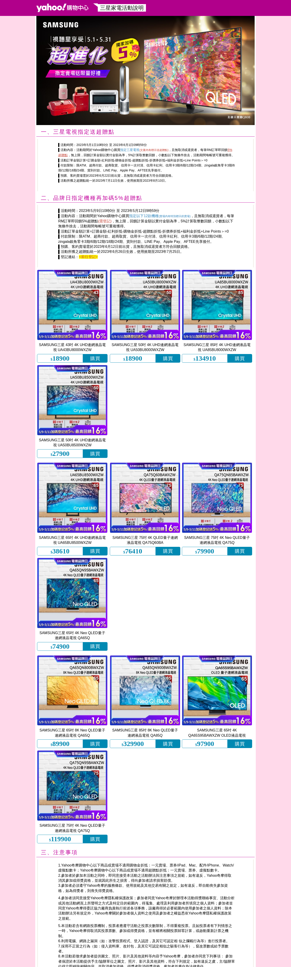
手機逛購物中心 (11, 960)
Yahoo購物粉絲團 (39, 960)
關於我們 (257, 960)
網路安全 (270, 960)
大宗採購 (284, 960)
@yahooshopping (104, 960)
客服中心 (243, 960)
